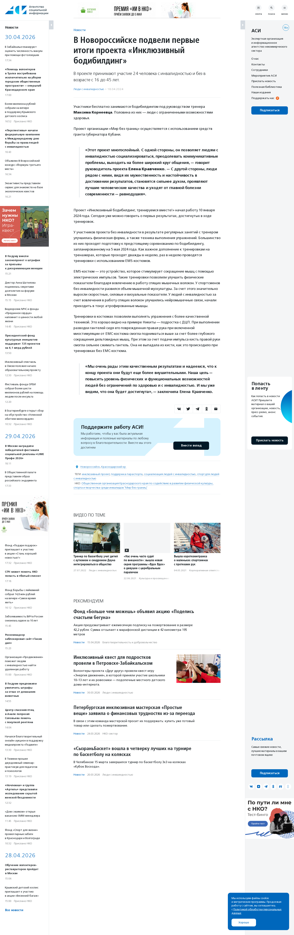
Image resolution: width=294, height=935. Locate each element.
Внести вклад (191, 445)
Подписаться (270, 110)
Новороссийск (90, 467)
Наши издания (261, 92)
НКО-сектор (110, 733)
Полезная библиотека (266, 86)
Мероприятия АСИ (264, 75)
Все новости (14, 910)
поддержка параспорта (127, 474)
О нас (255, 58)
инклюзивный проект (95, 474)
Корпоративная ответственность (209, 570)
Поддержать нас (262, 98)
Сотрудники (259, 69)
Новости (80, 30)
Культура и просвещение (154, 578)
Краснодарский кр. (113, 467)
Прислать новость (263, 81)
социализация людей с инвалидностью (170, 474)
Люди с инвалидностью (89, 89)
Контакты (258, 64)
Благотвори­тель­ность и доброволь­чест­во (129, 642)
